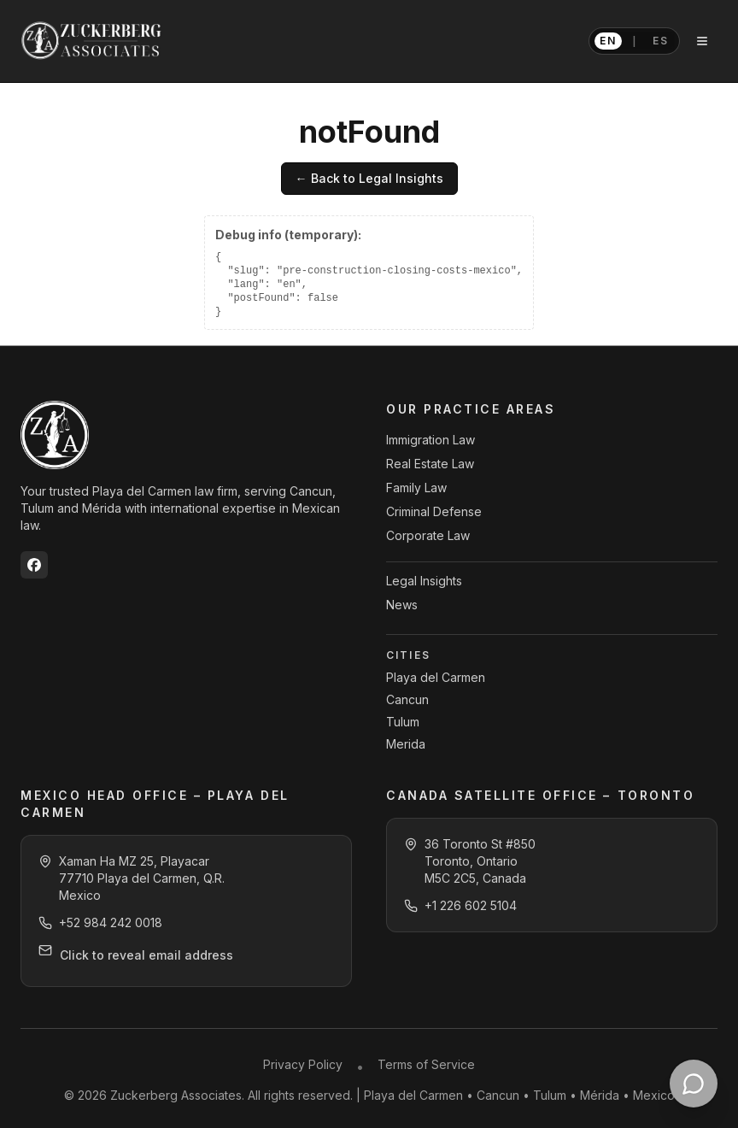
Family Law (416, 487)
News (402, 604)
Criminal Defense (434, 511)
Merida (405, 744)
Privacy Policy (303, 1064)
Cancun (407, 699)
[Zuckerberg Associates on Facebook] (34, 565)
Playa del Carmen (435, 677)
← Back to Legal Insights (368, 178)
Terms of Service (426, 1064)
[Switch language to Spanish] (634, 41)
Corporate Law (428, 535)
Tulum (402, 721)
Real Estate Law (430, 463)
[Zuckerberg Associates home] (92, 41)
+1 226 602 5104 (471, 905)
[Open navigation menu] (702, 41)
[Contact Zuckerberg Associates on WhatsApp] (694, 1083)
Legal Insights (424, 580)
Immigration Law (430, 439)
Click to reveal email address (146, 955)
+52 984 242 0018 (110, 922)
